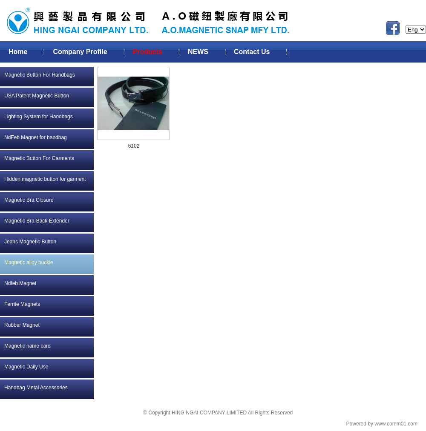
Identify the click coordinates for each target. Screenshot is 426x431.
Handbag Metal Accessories (36, 388)
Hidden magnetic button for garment (45, 179)
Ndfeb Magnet (20, 283)
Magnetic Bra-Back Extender (36, 221)
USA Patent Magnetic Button (36, 96)
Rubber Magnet (22, 325)
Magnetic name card (27, 346)
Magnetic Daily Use (26, 367)
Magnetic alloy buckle (28, 262)
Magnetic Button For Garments (39, 158)
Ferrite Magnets (22, 304)
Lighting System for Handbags (38, 117)
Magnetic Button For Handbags (39, 75)
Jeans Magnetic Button (30, 242)
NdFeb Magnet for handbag (35, 137)
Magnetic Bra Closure (28, 200)
